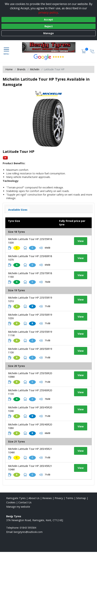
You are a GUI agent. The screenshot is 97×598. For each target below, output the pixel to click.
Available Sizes (17, 209)
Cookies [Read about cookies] (10, 502)
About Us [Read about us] (34, 498)
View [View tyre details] (81, 241)
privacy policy (48, 12)
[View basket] (84, 51)
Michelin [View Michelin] (34, 69)
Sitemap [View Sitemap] (81, 498)
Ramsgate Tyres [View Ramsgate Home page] (16, 498)
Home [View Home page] (9, 69)
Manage (48, 33)
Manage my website (18, 506)
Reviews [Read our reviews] (47, 498)
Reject (48, 26)
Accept (48, 19)
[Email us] (28, 532)
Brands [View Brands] (21, 69)
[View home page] (50, 47)
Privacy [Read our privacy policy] (59, 498)
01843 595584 (28, 527)
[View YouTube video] (5, 157)
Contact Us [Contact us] (25, 502)
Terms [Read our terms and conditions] (69, 498)
